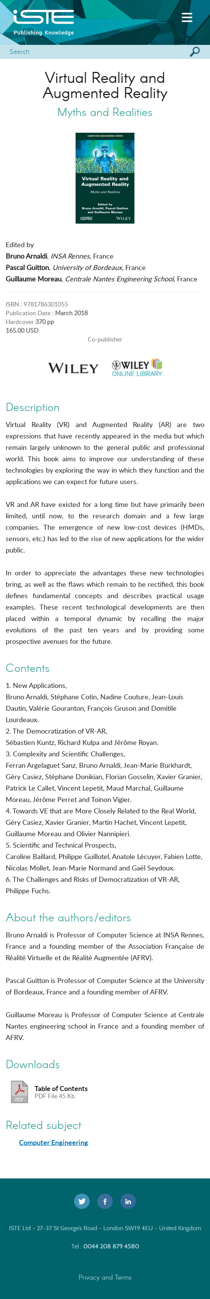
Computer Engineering (53, 1142)
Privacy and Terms (105, 1277)
